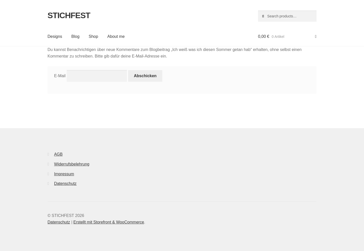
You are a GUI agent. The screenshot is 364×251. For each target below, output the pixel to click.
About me (116, 36)
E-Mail (59, 76)
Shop (93, 36)
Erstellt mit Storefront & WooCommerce (108, 222)
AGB (58, 154)
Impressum (64, 174)
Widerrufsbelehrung (71, 164)
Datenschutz (65, 183)
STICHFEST (69, 15)
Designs (55, 36)
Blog (75, 36)
